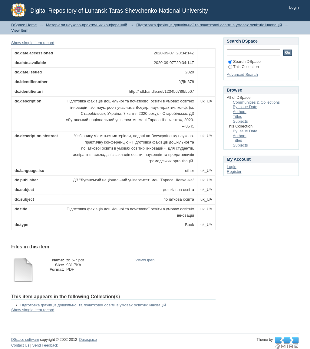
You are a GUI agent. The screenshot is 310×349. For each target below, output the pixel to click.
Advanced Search (242, 74)
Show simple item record (32, 42)
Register (234, 171)
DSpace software (25, 340)
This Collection (243, 66)
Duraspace (88, 340)
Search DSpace (244, 61)
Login (294, 7)
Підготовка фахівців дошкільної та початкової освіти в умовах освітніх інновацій (209, 25)
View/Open (144, 260)
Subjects (240, 121)
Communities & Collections (256, 102)
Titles (237, 116)
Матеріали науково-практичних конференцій (86, 25)
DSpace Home (24, 25)
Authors (239, 111)
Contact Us (20, 345)
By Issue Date (245, 107)
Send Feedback (45, 345)
